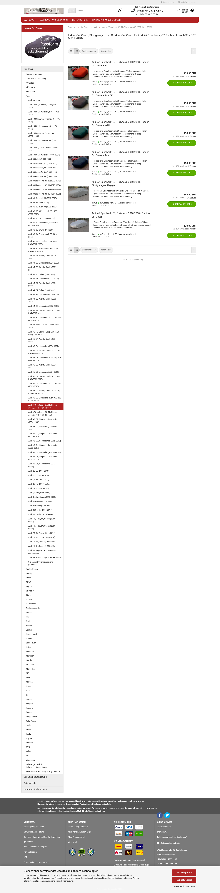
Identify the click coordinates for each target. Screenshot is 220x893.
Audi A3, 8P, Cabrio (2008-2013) (41, 218)
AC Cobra (30, 83)
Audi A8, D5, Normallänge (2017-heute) (42, 465)
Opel (28, 695)
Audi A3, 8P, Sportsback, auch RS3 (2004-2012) (43, 224)
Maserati (30, 651)
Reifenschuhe (80, 20)
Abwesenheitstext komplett (35, 847)
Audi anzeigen (34, 100)
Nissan (29, 686)
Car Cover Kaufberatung (54, 20)
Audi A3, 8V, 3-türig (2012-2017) (41, 230)
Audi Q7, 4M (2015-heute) (39, 492)
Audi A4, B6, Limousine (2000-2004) (43, 279)
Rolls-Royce (31, 721)
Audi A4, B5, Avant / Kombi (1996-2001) (42, 257)
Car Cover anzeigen (34, 74)
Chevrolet (30, 591)
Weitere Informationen (184, 886)
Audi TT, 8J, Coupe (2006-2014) (41, 537)
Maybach (30, 656)
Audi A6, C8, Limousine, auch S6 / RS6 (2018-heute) (44, 399)
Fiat (27, 617)
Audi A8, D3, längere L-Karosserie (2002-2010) (42, 435)
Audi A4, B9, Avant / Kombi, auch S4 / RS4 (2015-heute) (44, 311)
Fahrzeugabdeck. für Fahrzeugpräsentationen (36, 765)
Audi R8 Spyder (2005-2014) (40, 510)
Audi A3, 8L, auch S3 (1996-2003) (42, 207)
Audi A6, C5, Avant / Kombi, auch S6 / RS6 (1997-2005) (44, 352)
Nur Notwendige (184, 880)
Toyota (29, 738)
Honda (29, 625)
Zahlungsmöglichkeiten (34, 827)
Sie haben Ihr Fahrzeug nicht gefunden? (40, 563)
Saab (28, 725)
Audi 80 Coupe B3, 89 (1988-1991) (42, 168)
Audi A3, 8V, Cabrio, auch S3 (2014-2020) (43, 235)
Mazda (29, 660)
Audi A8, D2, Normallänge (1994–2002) (42, 428)
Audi (28, 96)
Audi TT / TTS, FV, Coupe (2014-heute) (42, 520)
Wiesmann (30, 760)
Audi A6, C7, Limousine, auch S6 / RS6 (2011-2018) (44, 385)
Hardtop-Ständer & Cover (106, 20)
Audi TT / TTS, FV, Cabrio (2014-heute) (42, 527)
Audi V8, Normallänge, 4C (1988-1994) (44, 557)
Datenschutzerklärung (63, 881)
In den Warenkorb (182, 83)
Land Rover (31, 643)
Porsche (29, 708)
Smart (28, 730)
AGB (25, 857)
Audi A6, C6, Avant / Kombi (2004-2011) (42, 366)
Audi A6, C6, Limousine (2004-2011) (43, 372)
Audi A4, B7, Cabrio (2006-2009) (41, 290)
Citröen (29, 595)
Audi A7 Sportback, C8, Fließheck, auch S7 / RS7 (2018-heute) (42, 413)
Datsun (29, 599)
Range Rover (31, 716)
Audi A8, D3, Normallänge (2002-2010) (44, 441)
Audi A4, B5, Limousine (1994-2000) (43, 263)
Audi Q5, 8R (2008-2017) (38, 479)
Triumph (29, 742)
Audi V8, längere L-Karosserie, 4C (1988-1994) (42, 551)
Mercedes (30, 669)
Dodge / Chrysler (33, 608)
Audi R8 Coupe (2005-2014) (40, 501)
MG (27, 673)
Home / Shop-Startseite (78, 827)
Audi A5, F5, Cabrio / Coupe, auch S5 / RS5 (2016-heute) (44, 333)
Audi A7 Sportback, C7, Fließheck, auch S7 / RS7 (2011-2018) (42, 406)
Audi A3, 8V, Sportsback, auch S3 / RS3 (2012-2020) (43, 242)
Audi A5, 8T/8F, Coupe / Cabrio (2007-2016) (44, 326)
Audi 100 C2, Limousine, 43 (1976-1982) (42, 127)
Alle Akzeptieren (184, 872)
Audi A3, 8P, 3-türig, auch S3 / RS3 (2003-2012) (42, 212)
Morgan (29, 682)
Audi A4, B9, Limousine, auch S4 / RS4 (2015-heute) (44, 319)
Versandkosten (30, 852)
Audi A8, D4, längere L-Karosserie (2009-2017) (42, 446)
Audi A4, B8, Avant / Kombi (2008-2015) (42, 300)
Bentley (29, 573)
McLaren (30, 664)
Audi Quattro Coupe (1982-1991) (42, 497)
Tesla (28, 734)
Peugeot (29, 703)
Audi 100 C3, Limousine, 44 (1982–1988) (43, 141)
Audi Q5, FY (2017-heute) (39, 484)
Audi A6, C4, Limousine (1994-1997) (43, 346)
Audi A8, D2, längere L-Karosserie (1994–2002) (42, 420)
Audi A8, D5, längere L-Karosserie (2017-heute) (42, 458)
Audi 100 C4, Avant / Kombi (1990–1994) (43, 149)
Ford (28, 621)
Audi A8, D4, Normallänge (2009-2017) (44, 452)
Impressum (162, 832)
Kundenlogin (167, 2)
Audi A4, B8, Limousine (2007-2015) (43, 306)
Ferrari (29, 612)
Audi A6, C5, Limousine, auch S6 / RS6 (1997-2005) (44, 359)
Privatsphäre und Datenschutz (36, 862)
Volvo (28, 751)
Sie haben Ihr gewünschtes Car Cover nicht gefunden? (42, 839)
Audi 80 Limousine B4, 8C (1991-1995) (44, 194)
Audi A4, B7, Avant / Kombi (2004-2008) (42, 284)
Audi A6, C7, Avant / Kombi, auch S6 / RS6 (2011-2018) (44, 377)
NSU (28, 691)
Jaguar (29, 630)
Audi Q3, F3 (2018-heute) (39, 475)
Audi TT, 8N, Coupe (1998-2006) (41, 546)
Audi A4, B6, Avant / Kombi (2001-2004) (42, 268)
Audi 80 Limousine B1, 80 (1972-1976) (44, 181)
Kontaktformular (164, 827)
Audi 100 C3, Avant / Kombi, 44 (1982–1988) (41, 134)
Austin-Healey (32, 569)
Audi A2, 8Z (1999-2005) (38, 202)
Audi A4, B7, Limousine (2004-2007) (43, 294)
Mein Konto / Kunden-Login (79, 832)
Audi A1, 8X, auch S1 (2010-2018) (42, 198)
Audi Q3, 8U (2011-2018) (38, 471)
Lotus (28, 647)
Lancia (29, 638)
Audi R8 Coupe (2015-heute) (40, 506)
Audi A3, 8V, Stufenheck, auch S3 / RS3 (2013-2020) (43, 250)
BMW (28, 582)
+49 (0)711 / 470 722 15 (167, 859)
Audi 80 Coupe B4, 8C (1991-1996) (42, 172)
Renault (29, 712)
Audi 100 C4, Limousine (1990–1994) (44, 155)
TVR (28, 747)
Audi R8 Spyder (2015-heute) (40, 514)
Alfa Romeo (31, 87)
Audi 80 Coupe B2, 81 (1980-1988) (42, 163)
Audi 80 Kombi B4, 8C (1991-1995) (42, 176)
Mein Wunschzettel (187, 2)
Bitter (28, 578)
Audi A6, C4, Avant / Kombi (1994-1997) (42, 340)
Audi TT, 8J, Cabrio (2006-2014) (41, 533)
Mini (28, 677)
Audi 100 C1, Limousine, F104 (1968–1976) (44, 113)
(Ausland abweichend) (127, 82)
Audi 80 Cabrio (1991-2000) (40, 159)
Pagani (29, 699)
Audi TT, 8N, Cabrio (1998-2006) (41, 542)
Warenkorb (72, 842)
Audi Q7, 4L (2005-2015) (38, 488)
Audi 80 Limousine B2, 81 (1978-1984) (44, 185)
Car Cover (29, 20)
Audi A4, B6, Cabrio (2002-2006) (41, 274)
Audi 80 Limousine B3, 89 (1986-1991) (44, 189)
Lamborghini (31, 634)
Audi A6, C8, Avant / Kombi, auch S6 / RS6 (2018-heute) (44, 392)
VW (27, 756)
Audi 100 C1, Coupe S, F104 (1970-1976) (43, 106)
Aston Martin (31, 91)
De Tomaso (31, 604)
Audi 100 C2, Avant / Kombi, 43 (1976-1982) (44, 120)
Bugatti (29, 586)
